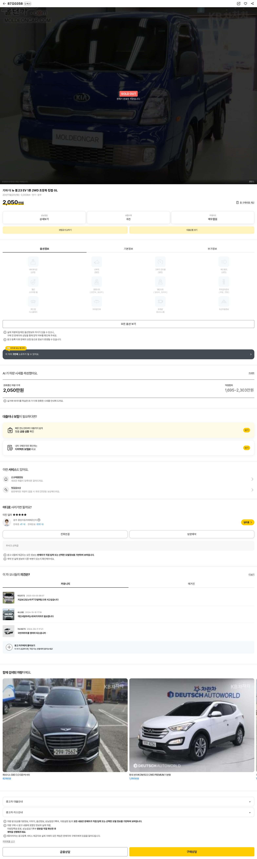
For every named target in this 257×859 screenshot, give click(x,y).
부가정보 (212, 248)
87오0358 (19, 4)
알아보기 (128, 430)
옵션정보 (44, 248)
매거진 (191, 583)
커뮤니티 (65, 583)
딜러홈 (246, 522)
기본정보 (128, 248)
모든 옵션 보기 (128, 324)
